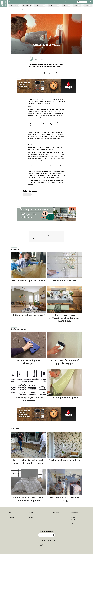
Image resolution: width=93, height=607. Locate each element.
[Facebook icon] (38, 540)
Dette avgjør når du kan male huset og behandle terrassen (28, 462)
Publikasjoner (11, 517)
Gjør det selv (20, 9)
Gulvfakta (73, 517)
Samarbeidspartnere (12, 519)
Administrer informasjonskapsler (78, 526)
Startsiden (14, 9)
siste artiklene (55, 237)
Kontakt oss (46, 550)
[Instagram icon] (41, 540)
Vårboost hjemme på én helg (64, 460)
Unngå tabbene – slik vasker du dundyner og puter (28, 499)
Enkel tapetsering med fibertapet (28, 362)
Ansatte (10, 514)
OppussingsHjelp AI (55, 514)
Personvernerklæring (33, 514)
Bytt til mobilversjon (75, 523)
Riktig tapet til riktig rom (64, 397)
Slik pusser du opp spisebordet (28, 280)
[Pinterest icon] (48, 540)
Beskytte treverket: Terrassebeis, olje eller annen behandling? (64, 317)
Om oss (9, 512)
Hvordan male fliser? (64, 280)
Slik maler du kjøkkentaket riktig (64, 499)
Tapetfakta (73, 519)
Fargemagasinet (74, 512)
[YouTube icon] (54, 540)
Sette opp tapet (28, 9)
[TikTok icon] (45, 540)
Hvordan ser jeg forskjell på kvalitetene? (28, 399)
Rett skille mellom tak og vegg (28, 315)
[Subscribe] (53, 535)
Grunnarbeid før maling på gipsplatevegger (64, 362)
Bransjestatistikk (74, 514)
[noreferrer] (51, 540)
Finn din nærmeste (55, 512)
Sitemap (31, 512)
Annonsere (31, 517)
